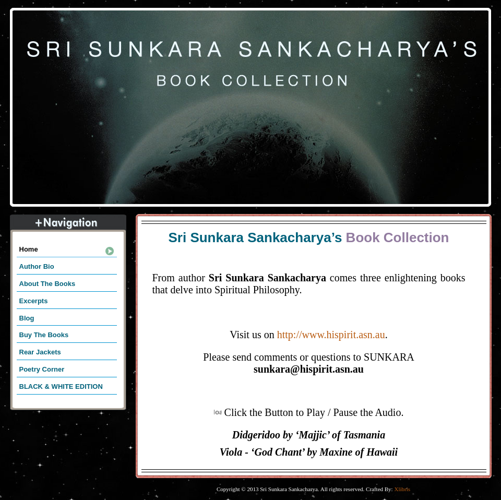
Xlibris (402, 489)
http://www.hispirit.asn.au (331, 334)
